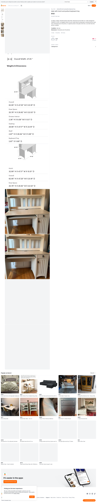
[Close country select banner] (96, 1)
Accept (32, 496)
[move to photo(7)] (2, 31)
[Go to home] (3, 6)
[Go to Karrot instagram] (90, 493)
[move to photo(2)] (2, 13)
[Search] (21, 5)
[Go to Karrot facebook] (87, 493)
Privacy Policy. (16, 493)
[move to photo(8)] (2, 35)
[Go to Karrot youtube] (92, 493)
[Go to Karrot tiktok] (95, 493)
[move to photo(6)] (2, 27)
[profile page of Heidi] (53, 39)
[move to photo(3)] (2, 17)
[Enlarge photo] (27, 30)
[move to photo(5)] (2, 24)
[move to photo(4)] (2, 20)
